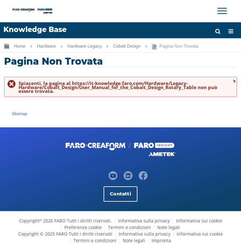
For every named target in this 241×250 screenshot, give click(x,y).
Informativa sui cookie (199, 221)
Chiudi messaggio (233, 80)
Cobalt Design (127, 46)
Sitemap (19, 113)
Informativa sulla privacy (144, 221)
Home (20, 46)
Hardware (47, 46)
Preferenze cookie (83, 227)
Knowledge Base (35, 29)
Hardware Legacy (85, 46)
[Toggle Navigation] (222, 11)
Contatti (120, 194)
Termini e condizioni (129, 227)
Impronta (161, 240)
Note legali (168, 227)
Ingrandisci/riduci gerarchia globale (6, 46)
